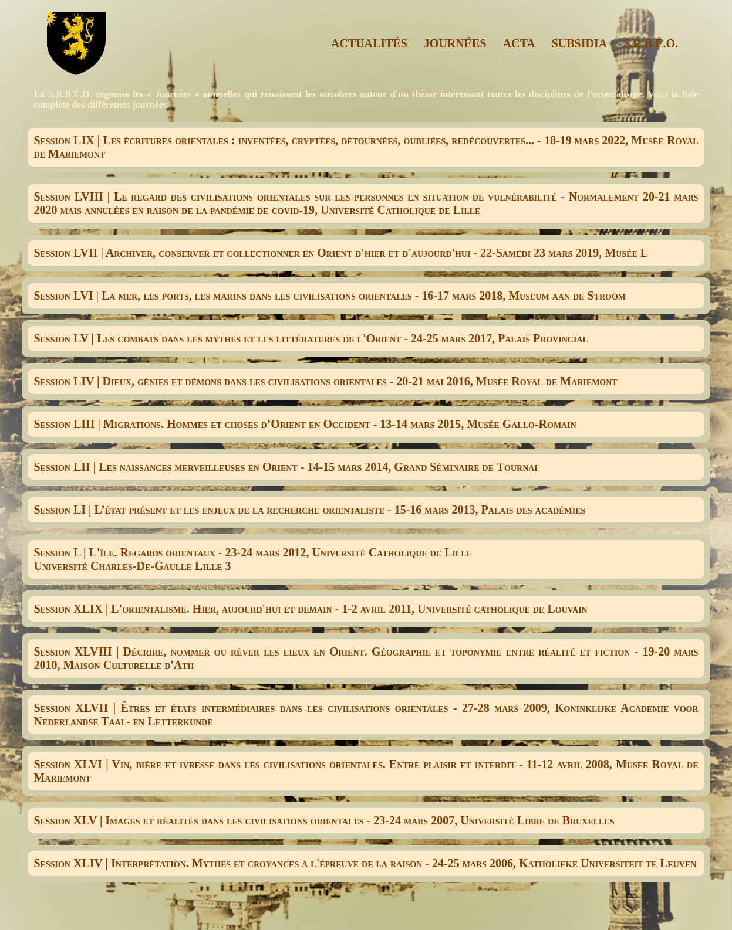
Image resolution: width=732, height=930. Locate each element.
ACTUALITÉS (369, 43)
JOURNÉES (455, 43)
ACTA (519, 43)
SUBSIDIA (579, 43)
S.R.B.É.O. (650, 43)
